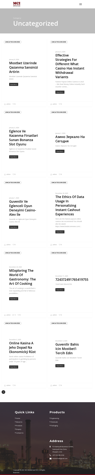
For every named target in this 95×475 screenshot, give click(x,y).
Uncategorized (12, 42)
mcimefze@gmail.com (59, 458)
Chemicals (54, 422)
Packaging (54, 426)
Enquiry (18, 429)
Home (17, 418)
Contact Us (19, 433)
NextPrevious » (3, 392)
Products (18, 426)
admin (7, 104)
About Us (18, 422)
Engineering (54, 418)
